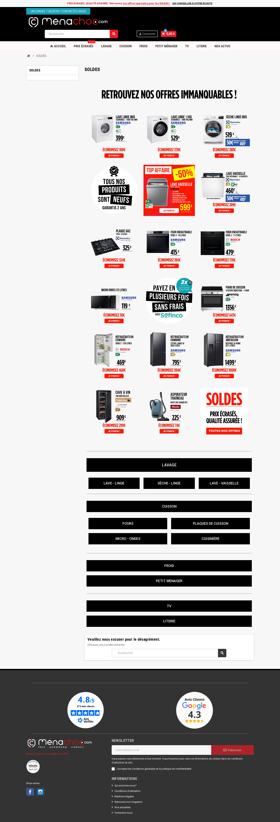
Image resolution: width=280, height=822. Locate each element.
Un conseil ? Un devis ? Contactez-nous (58, 11)
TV (187, 34)
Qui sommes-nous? (125, 773)
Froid (143, 34)
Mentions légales (124, 784)
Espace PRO (62, 741)
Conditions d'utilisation (127, 778)
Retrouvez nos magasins (128, 789)
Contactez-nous (123, 800)
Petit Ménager (166, 34)
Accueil (58, 34)
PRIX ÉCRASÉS (84, 32)
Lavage (106, 34)
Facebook (30, 780)
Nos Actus (222, 34)
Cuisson (125, 34)
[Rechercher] (158, 22)
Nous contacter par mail (39, 741)
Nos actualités (123, 795)
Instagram (40, 780)
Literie (202, 34)
